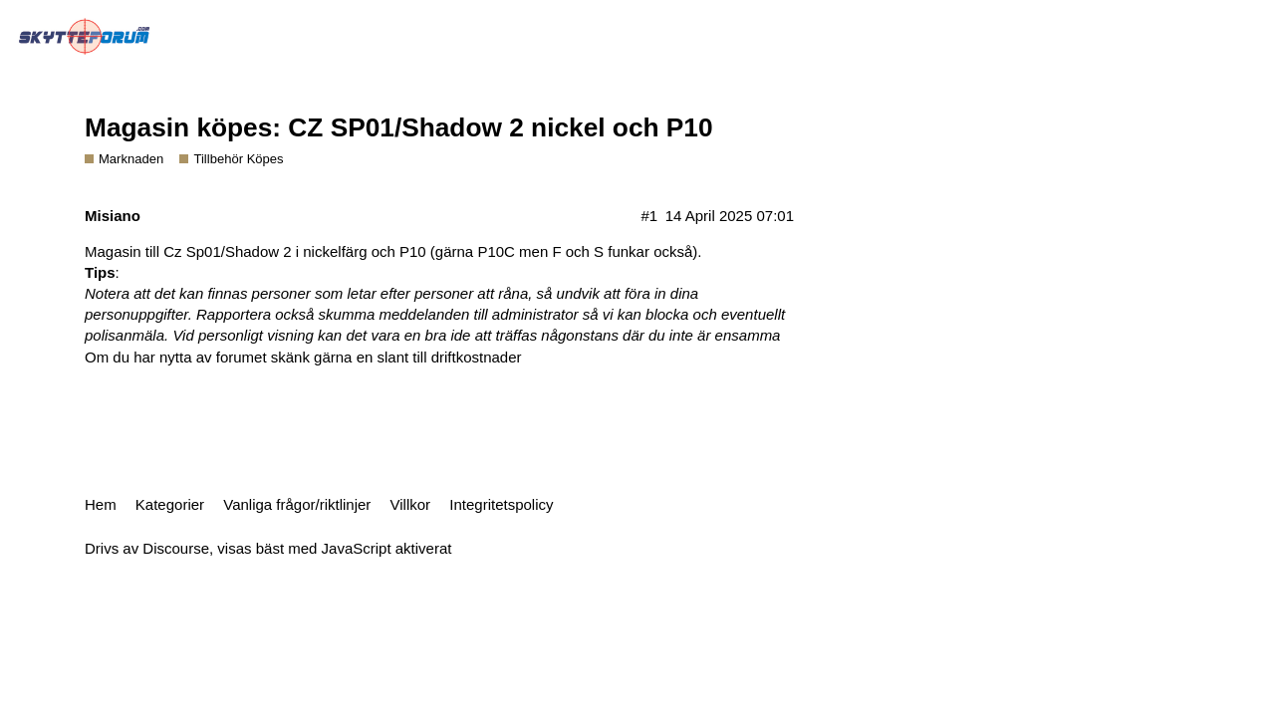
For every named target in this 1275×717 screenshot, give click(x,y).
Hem (101, 504)
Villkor (410, 504)
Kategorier (169, 504)
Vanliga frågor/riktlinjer (297, 504)
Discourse (175, 548)
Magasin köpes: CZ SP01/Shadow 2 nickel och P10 (399, 127)
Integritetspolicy (501, 504)
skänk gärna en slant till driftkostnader (396, 357)
